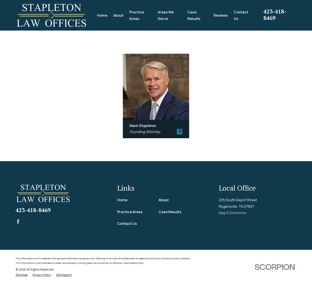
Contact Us (127, 223)
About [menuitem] (118, 15)
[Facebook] (18, 221)
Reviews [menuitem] (221, 15)
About (164, 199)
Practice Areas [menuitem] (136, 15)
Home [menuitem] (102, 15)
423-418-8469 (274, 14)
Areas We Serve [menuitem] (166, 15)
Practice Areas (130, 211)
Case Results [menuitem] (193, 15)
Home (122, 199)
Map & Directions (232, 212)
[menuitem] (22, 275)
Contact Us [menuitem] (241, 15)
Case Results (170, 211)
